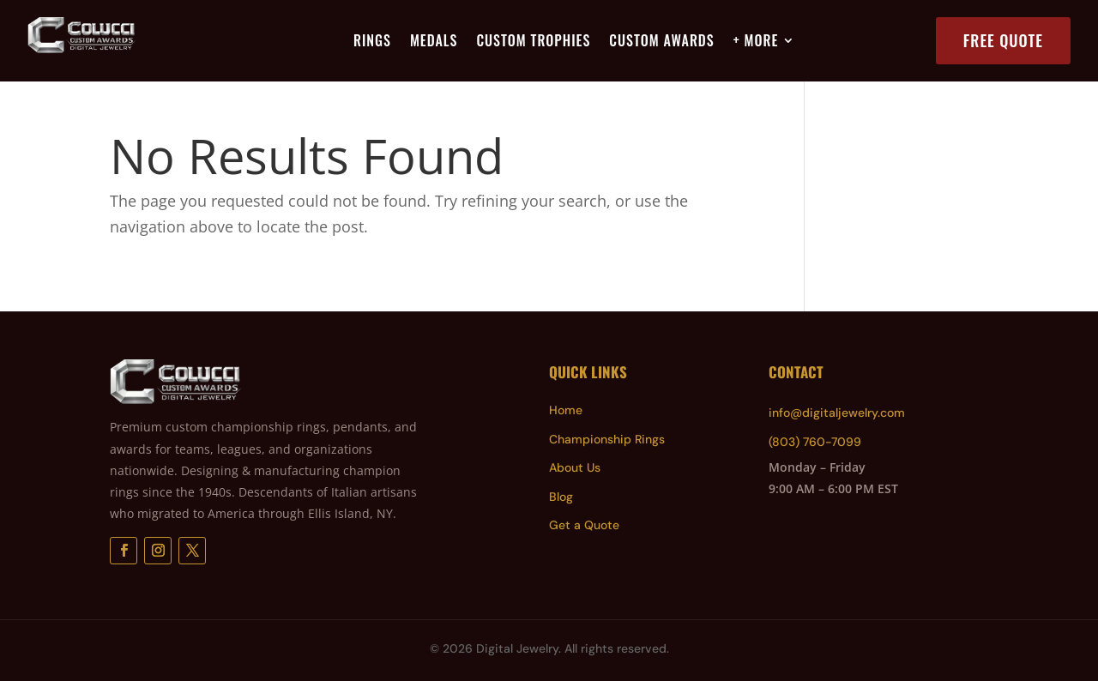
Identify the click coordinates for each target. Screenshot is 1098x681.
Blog (561, 496)
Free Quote (1003, 40)
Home (565, 410)
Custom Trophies (533, 42)
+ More (756, 42)
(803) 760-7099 (815, 441)
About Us (574, 467)
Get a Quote (584, 525)
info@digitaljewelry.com (837, 412)
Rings (372, 42)
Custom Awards (661, 42)
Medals (433, 42)
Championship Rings (607, 439)
